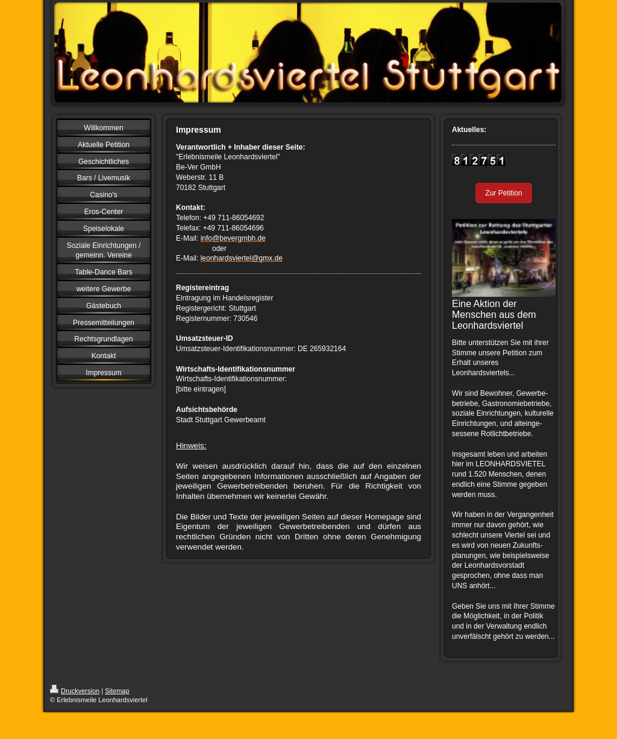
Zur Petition (503, 193)
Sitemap (117, 690)
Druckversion (74, 690)
